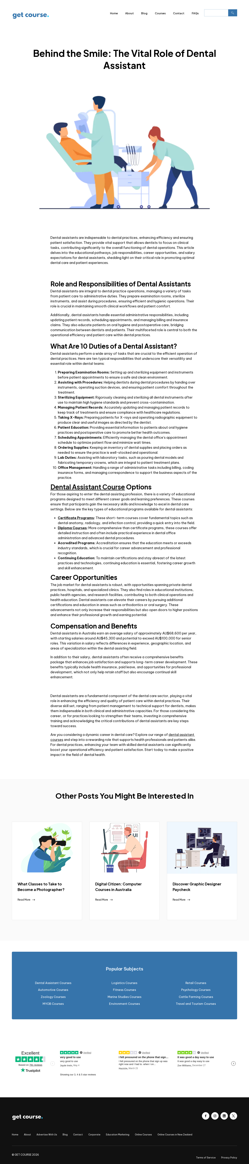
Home (114, 13)
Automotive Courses (53, 990)
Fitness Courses (124, 990)
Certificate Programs (76, 518)
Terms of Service (206, 1157)
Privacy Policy (229, 1157)
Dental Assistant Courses (53, 983)
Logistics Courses (124, 983)
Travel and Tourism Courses (196, 1004)
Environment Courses (124, 1004)
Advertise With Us (46, 1134)
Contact (178, 13)
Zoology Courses (53, 997)
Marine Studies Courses (124, 997)
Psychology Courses (195, 990)
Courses (160, 13)
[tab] (124, 969)
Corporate (94, 1134)
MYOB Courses (53, 1004)
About (129, 13)
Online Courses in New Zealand (174, 1134)
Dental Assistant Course (87, 487)
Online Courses (143, 1134)
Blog (144, 13)
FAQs (195, 13)
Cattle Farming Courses (196, 997)
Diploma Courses (72, 528)
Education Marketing (117, 1134)
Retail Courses (195, 983)
